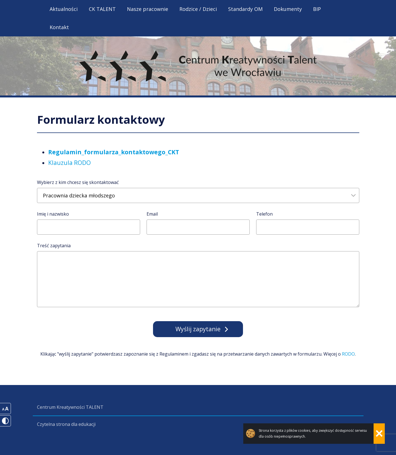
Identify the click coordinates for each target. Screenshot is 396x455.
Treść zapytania (54, 245)
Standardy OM (245, 9)
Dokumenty (288, 9)
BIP (317, 9)
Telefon (264, 214)
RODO (348, 354)
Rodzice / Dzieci (198, 9)
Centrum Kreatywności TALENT (70, 407)
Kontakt (59, 27)
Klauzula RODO (69, 163)
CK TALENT (102, 9)
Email (152, 214)
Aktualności (64, 9)
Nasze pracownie (147, 9)
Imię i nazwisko (53, 214)
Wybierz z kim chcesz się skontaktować (78, 182)
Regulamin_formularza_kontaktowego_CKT (113, 152)
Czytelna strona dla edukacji (66, 424)
